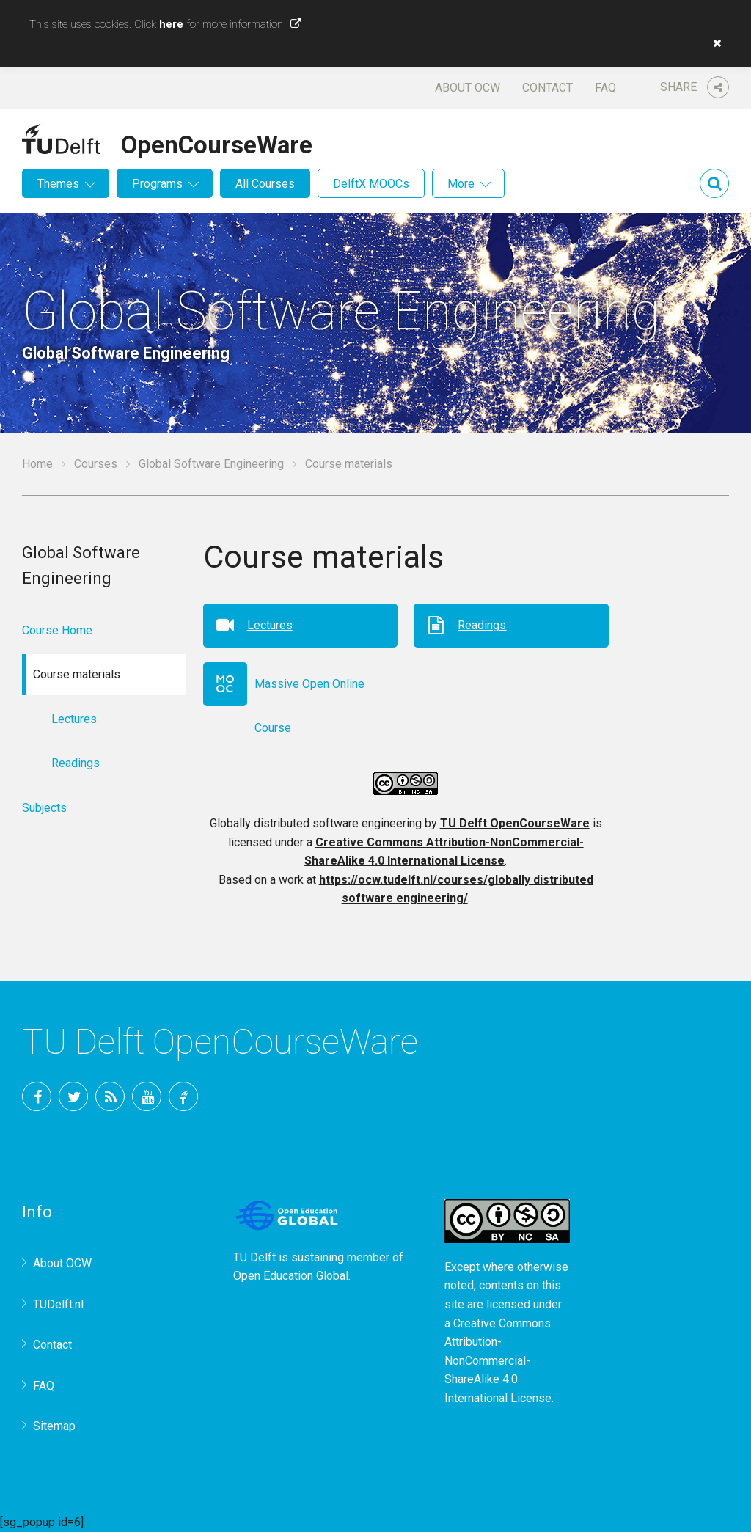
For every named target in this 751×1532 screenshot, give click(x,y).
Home (37, 464)
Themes (58, 184)
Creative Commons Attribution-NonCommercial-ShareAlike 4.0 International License (498, 1360)
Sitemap (54, 1426)
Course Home (57, 630)
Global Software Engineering (211, 464)
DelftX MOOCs (371, 184)
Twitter (73, 1096)
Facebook (36, 1096)
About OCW (467, 88)
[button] (714, 43)
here (171, 24)
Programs (157, 184)
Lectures (270, 625)
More (461, 184)
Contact (547, 88)
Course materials (348, 464)
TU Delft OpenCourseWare (515, 823)
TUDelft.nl (58, 1304)
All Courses (265, 184)
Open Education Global (290, 1276)
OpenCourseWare (216, 142)
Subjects (44, 808)
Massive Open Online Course (309, 691)
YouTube (146, 1096)
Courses (95, 464)
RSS (110, 1096)
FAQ (605, 88)
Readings (482, 625)
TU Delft (183, 1096)
